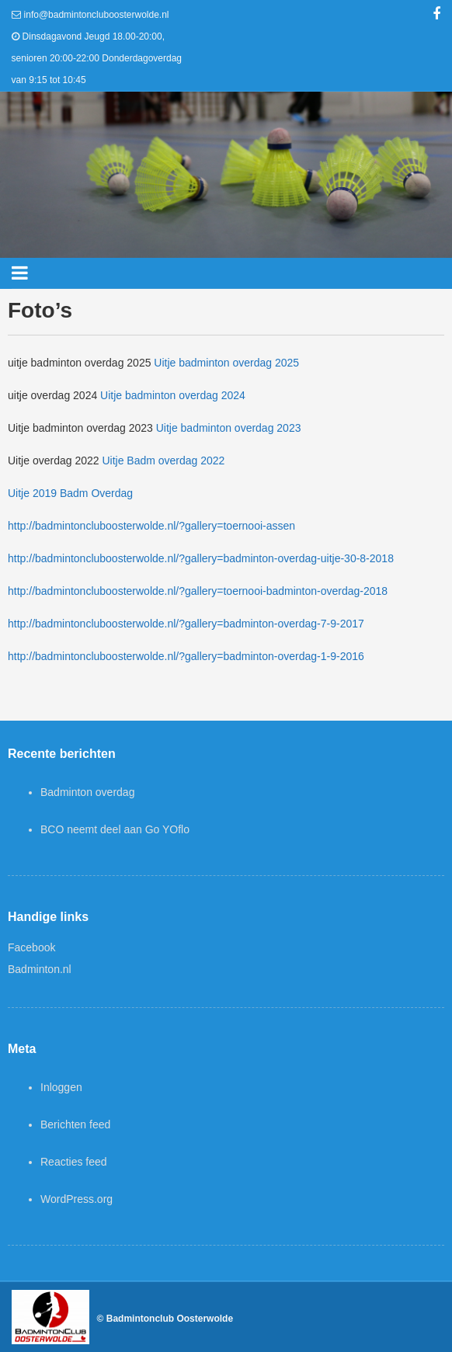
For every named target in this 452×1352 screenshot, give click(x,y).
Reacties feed (73, 1162)
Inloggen (61, 1087)
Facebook (31, 947)
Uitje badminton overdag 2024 (172, 395)
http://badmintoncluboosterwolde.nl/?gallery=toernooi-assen (151, 526)
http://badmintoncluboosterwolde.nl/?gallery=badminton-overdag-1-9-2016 (186, 656)
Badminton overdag (87, 792)
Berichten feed (75, 1124)
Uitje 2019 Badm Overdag (70, 493)
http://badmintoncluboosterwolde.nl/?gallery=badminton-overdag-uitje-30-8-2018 (201, 558)
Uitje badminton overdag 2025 (226, 362)
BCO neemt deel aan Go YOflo (114, 829)
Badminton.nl (39, 969)
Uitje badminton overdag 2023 (228, 428)
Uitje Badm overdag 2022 (163, 460)
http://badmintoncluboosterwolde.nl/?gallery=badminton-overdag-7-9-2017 (186, 623)
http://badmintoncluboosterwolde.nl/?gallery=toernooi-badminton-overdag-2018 (198, 591)
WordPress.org (76, 1199)
